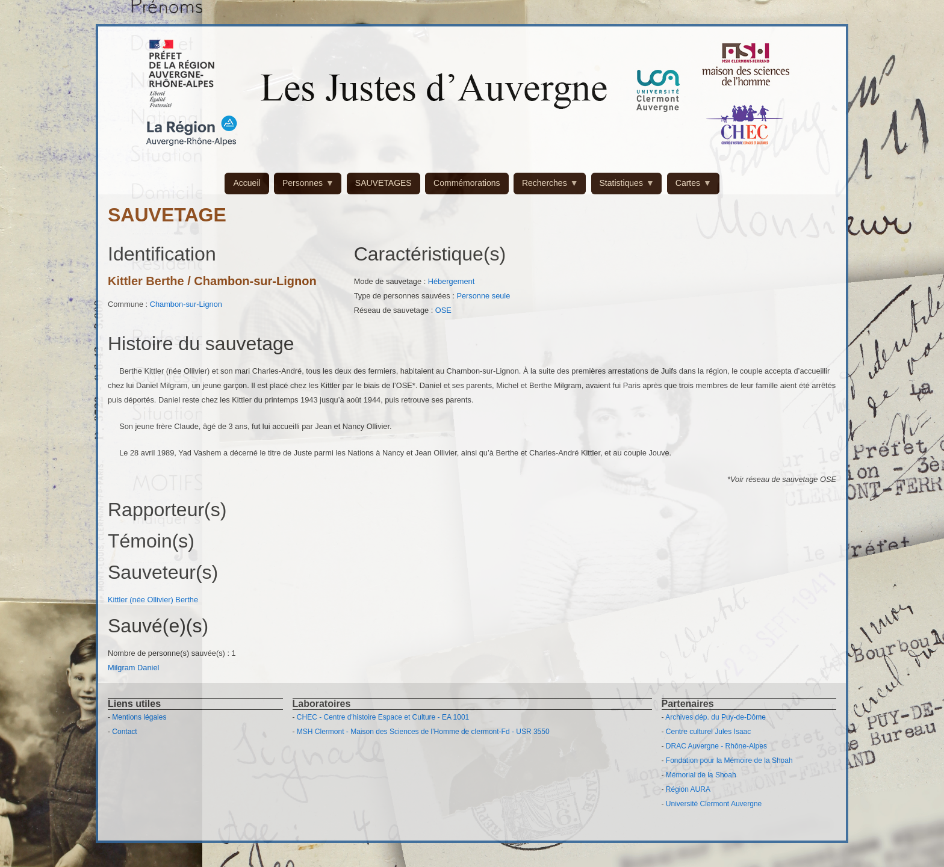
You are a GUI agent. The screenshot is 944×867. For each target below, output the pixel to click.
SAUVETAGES (383, 183)
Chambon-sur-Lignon (186, 304)
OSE (443, 310)
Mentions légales (139, 717)
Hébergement (451, 281)
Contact (124, 731)
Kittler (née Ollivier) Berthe (153, 599)
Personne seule (483, 295)
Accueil (246, 183)
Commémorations (466, 183)
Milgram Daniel (133, 667)
